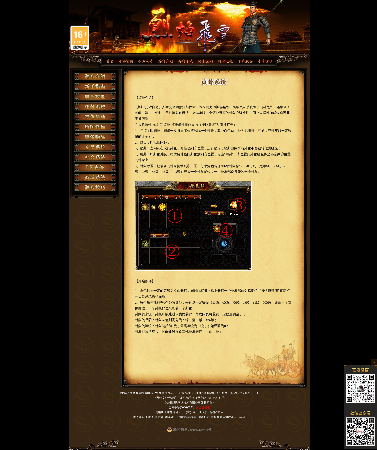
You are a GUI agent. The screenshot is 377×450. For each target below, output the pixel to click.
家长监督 (139, 417)
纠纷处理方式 (154, 417)
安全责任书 (203, 407)
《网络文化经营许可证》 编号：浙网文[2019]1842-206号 (189, 397)
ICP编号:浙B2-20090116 (192, 393)
